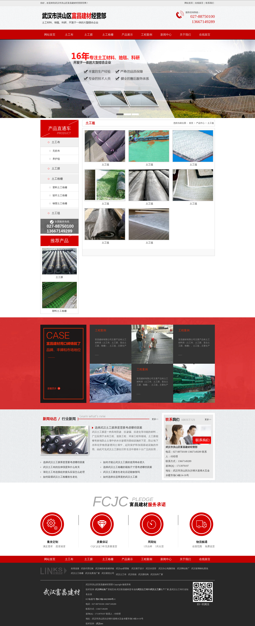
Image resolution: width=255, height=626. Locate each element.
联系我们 (210, 3)
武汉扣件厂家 (156, 574)
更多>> (155, 419)
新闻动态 (50, 419)
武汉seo (99, 623)
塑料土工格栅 (60, 187)
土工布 (69, 34)
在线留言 (199, 3)
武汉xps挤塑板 (123, 568)
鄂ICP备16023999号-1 (106, 599)
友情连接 (75, 568)
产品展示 (127, 34)
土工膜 (88, 34)
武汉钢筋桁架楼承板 (104, 568)
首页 (191, 123)
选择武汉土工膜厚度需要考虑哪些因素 (118, 427)
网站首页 (188, 3)
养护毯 (56, 159)
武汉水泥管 (151, 568)
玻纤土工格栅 (60, 195)
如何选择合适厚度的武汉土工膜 (120, 477)
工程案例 (146, 34)
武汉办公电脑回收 (166, 568)
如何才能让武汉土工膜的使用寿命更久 (124, 462)
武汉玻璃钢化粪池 (199, 568)
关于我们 (185, 34)
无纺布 (56, 151)
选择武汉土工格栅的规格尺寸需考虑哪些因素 (127, 467)
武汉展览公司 (108, 573)
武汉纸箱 (132, 574)
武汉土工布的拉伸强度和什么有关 (61, 467)
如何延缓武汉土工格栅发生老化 (60, 477)
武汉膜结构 (143, 574)
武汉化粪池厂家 (92, 573)
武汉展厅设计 (137, 568)
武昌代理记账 (87, 568)
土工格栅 (107, 34)
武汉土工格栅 (77, 573)
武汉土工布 (121, 574)
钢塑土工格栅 (60, 203)
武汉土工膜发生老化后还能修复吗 (121, 472)
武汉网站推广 (183, 568)
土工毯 (56, 213)
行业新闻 (69, 419)
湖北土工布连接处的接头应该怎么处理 (64, 472)
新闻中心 (166, 34)
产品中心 (200, 123)
